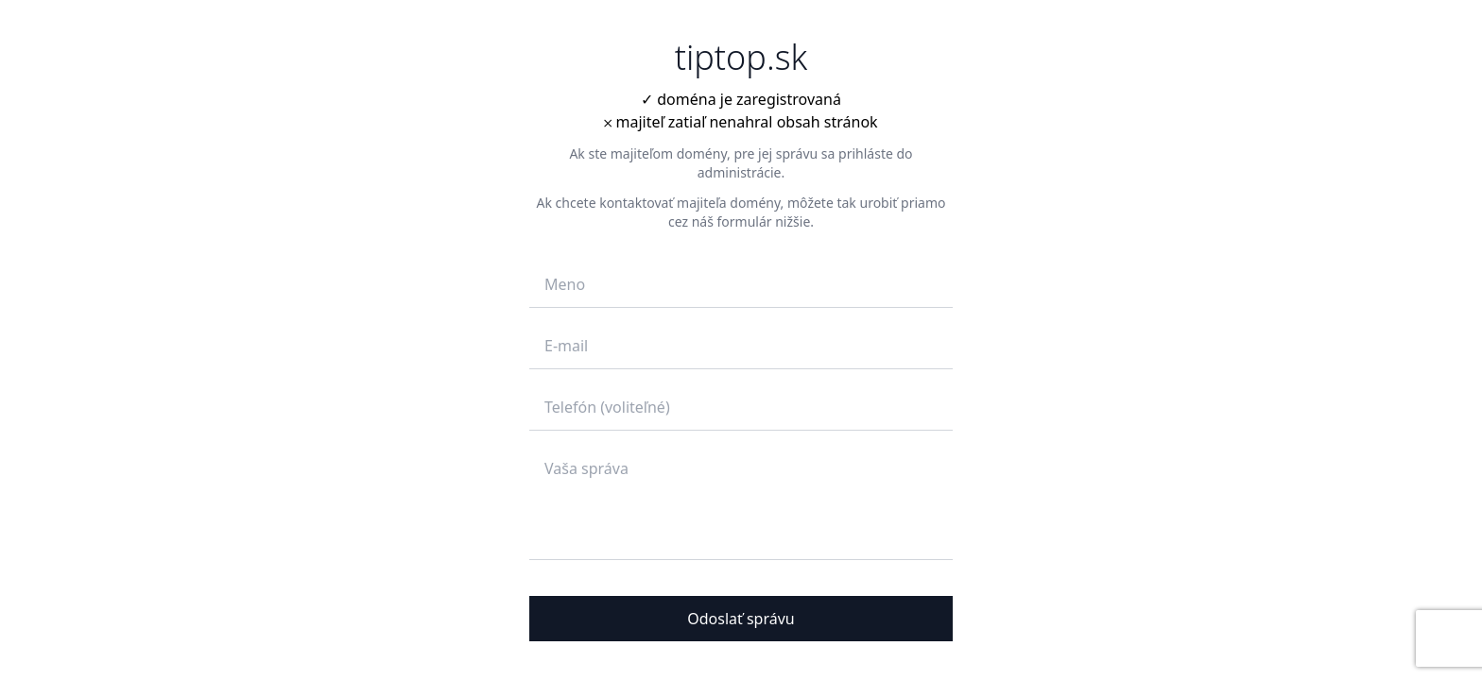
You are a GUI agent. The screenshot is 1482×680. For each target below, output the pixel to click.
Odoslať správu (741, 618)
